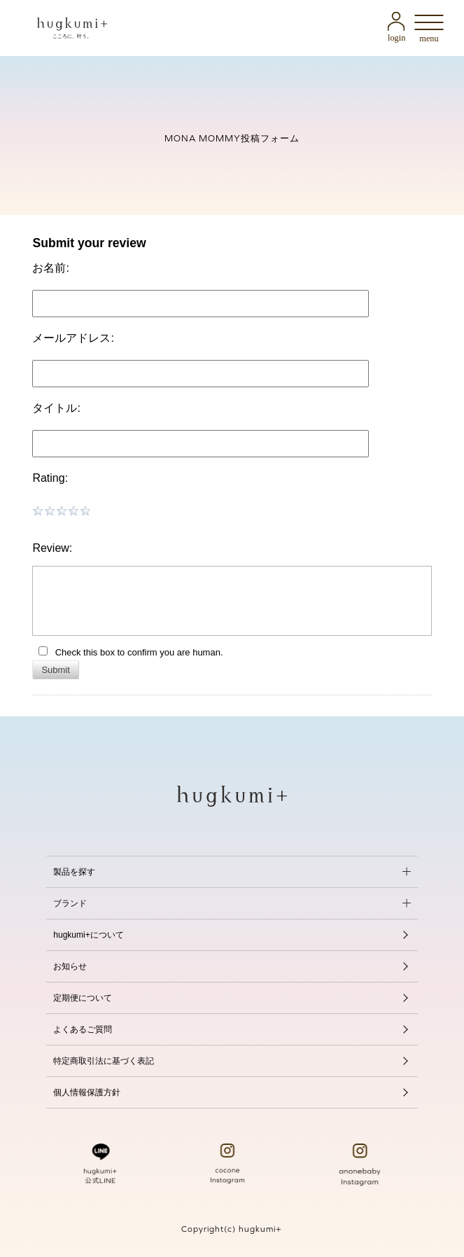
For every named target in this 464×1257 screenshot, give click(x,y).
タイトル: (56, 408)
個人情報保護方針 (86, 1092)
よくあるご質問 (82, 1029)
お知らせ (70, 966)
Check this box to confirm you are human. (130, 652)
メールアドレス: (72, 338)
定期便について (82, 998)
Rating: (50, 478)
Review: (52, 548)
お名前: (50, 268)
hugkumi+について (88, 935)
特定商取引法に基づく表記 (103, 1061)
